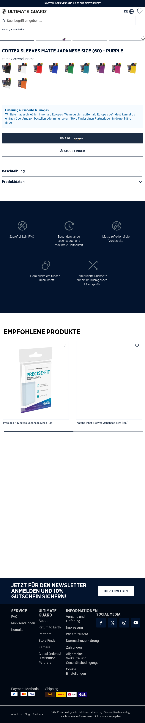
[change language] (129, 11)
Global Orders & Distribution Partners (50, 660)
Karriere (44, 650)
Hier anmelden (116, 593)
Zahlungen (74, 650)
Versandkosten (113, 714)
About (43, 623)
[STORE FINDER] (72, 268)
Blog (27, 716)
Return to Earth (50, 630)
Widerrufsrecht (77, 637)
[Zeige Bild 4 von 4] (126, 170)
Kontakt (17, 632)
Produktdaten (13, 312)
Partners (45, 637)
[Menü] (140, 20)
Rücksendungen (23, 626)
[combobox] (67, 20)
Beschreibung (13, 301)
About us (16, 716)
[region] (72, 515)
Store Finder (48, 643)
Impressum (74, 630)
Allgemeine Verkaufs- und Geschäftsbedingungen (83, 661)
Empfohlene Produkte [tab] (42, 462)
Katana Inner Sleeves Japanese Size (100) (102, 553)
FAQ (14, 619)
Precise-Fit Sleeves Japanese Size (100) (28, 553)
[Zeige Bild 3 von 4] (89, 170)
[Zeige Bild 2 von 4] (53, 170)
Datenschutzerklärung (82, 643)
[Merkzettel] (140, 11)
